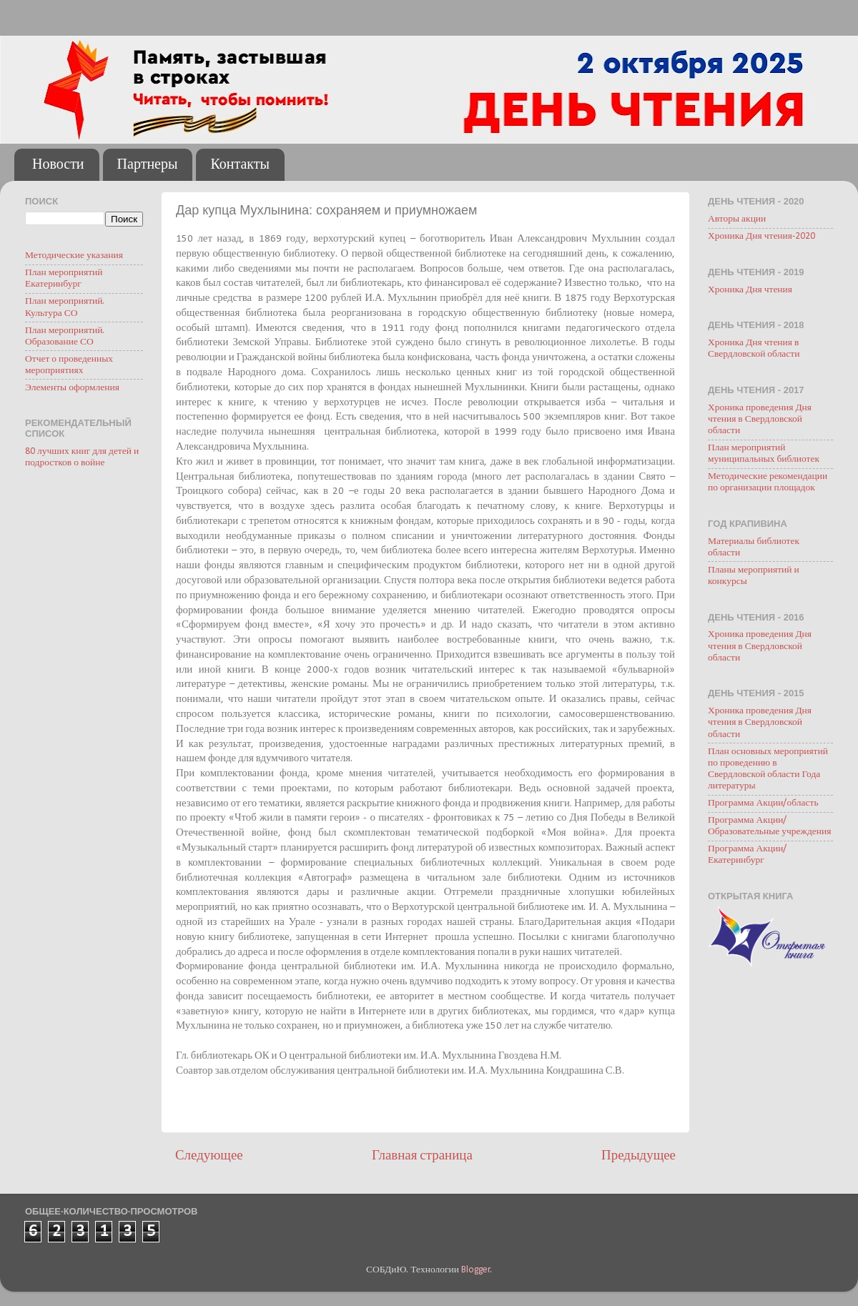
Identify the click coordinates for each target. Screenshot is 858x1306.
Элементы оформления (72, 387)
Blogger (475, 1270)
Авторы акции (737, 219)
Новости (58, 165)
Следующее (209, 1156)
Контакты (240, 165)
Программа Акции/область (763, 803)
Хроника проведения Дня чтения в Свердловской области (760, 419)
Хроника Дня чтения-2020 (761, 236)
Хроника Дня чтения (750, 290)
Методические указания (74, 255)
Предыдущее (638, 1156)
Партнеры (147, 165)
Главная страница (422, 1156)
